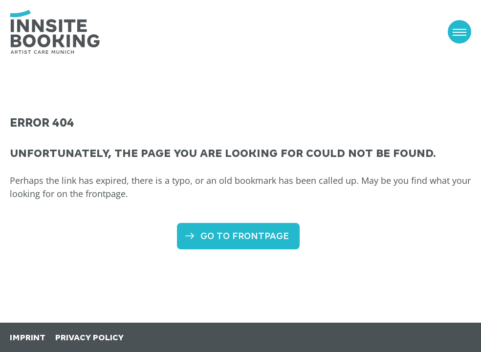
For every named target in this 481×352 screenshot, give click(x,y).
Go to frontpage (244, 236)
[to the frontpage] (55, 32)
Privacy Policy (89, 337)
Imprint (27, 337)
